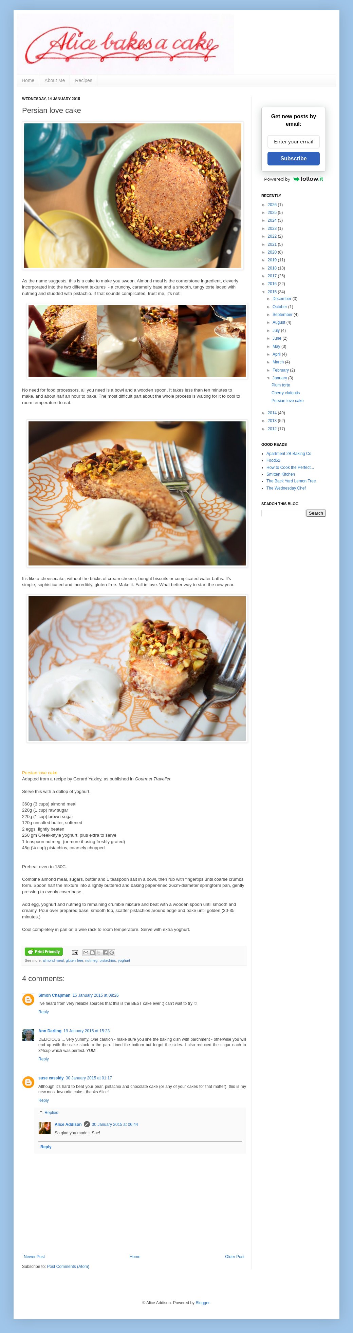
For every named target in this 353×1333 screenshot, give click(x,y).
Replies (51, 1112)
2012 (273, 428)
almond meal (53, 960)
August (279, 322)
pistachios (107, 960)
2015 (273, 292)
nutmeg (91, 960)
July (277, 330)
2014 (273, 413)
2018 (273, 268)
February (281, 370)
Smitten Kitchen (280, 474)
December (283, 298)
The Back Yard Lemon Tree (291, 481)
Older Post (234, 1256)
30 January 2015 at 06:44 (115, 1124)
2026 (273, 204)
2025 (273, 212)
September (283, 314)
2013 (273, 420)
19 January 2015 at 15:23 (86, 1031)
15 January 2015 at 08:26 (96, 995)
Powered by (293, 179)
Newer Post (34, 1256)
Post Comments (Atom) (68, 1266)
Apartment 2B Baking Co (288, 453)
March (279, 362)
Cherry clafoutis (286, 393)
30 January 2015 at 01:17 (89, 1078)
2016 (273, 283)
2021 (273, 244)
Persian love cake (288, 400)
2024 (273, 220)
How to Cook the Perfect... (290, 467)
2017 (273, 276)
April (277, 354)
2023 (273, 228)
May (277, 346)
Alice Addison (68, 1124)
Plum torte (281, 385)
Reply (43, 1012)
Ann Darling (49, 1031)
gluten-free (74, 960)
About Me (54, 80)
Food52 (273, 460)
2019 (273, 260)
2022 (273, 236)
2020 (273, 252)
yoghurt (124, 960)
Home (28, 80)
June (277, 338)
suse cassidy (51, 1078)
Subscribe (293, 158)
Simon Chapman (54, 995)
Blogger (202, 1302)
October (280, 306)
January (280, 378)
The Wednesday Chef (286, 488)
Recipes (83, 80)
